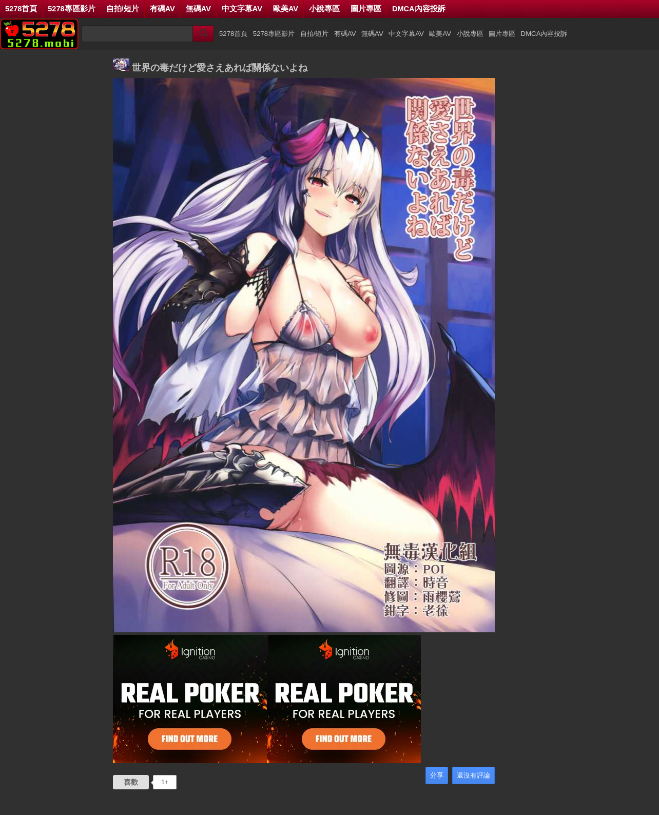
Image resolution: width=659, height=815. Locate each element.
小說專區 (324, 9)
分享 (436, 775)
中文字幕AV (242, 9)
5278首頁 (21, 9)
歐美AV (285, 9)
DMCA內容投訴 (418, 9)
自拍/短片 (122, 9)
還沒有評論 (473, 775)
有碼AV (162, 9)
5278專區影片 (71, 9)
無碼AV (198, 9)
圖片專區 (366, 9)
